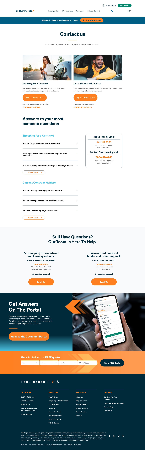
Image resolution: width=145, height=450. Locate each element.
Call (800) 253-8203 (28, 397)
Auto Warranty (54, 404)
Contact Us (108, 410)
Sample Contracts (55, 412)
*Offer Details (77, 444)
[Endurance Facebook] (109, 436)
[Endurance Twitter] (119, 436)
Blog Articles (53, 397)
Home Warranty (26, 414)
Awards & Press (81, 404)
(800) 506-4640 (92, 20)
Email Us (41, 282)
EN (129, 11)
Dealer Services (81, 412)
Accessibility (108, 407)
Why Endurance (81, 401)
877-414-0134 (104, 141)
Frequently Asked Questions (59, 401)
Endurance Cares (82, 408)
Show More (35, 172)
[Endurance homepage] (25, 11)
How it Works (25, 404)
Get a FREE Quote (112, 363)
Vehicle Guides (54, 423)
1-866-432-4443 (83, 107)
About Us (79, 397)
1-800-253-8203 (31, 107)
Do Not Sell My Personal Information (53, 444)
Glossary (52, 408)
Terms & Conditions (68, 444)
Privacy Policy (24, 444)
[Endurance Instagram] (123, 436)
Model (63, 363)
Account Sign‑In (109, 5)
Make (43, 363)
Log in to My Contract (85, 97)
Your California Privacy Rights (36, 444)
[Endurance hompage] (38, 381)
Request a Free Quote (34, 97)
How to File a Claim (55, 419)
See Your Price (124, 5)
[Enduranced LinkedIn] (114, 436)
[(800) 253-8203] (118, 11)
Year (24, 363)
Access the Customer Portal (29, 336)
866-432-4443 (104, 157)
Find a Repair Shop (55, 415)
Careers (79, 415)
